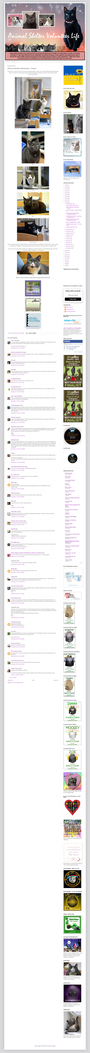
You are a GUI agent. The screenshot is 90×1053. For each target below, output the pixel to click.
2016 (66, 250)
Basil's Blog (67, 476)
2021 (66, 194)
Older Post (56, 680)
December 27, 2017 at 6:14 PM (17, 548)
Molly (12, 501)
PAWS (31, 71)
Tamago (13, 576)
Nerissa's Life (68, 549)
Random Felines (68, 523)
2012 (66, 258)
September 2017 (69, 233)
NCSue (12, 482)
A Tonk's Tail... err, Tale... (70, 552)
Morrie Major (14, 542)
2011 (66, 259)
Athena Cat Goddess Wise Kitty (72, 497)
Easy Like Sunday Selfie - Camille (73, 222)
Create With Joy (14, 511)
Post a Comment (13, 677)
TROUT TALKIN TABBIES (70, 516)
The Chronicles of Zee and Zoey (72, 534)
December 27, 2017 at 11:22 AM (18, 422)
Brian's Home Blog (15, 396)
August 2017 (69, 235)
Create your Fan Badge (78, 351)
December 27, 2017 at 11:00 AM (18, 413)
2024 (66, 188)
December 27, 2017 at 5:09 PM (17, 496)
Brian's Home (68, 487)
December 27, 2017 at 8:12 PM (17, 572)
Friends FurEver (68, 473)
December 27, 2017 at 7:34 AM (17, 382)
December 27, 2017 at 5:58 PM (17, 538)
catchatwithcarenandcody (30, 468)
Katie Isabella (68, 494)
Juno (12, 631)
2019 (66, 198)
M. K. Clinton (14, 474)
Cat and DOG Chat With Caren (18, 466)
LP (11, 453)
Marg (12, 369)
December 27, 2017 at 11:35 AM (18, 435)
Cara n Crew (14, 340)
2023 (66, 190)
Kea (12, 360)
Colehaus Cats (14, 417)
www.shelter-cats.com (16, 426)
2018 (66, 200)
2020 (66, 196)
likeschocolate (14, 643)
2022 (66, 192)
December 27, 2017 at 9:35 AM (17, 401)
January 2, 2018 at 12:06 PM (17, 674)
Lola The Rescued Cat (16, 660)
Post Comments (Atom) (18, 682)
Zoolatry (67, 483)
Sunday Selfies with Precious (72, 205)
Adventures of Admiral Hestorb (72, 546)
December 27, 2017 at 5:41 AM (17, 365)
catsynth (13, 528)
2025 (66, 187)
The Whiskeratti (14, 378)
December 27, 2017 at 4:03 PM (17, 488)
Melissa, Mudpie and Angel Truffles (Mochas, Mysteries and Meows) (26, 552)
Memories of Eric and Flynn (17, 521)
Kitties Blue (13, 439)
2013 (66, 256)
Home (7, 61)
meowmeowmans (70, 309)
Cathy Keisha (14, 493)
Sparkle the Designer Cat (70, 537)
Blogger (53, 1046)
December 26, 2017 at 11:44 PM (18, 348)
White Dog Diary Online (70, 527)
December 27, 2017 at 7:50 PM (17, 564)
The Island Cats (14, 386)
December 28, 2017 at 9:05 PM (17, 639)
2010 (66, 261)
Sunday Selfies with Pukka (71, 227)
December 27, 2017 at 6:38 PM (17, 556)
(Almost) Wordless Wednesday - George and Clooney (73, 214)
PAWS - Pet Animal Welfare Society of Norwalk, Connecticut (74, 348)
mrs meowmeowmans (71, 311)
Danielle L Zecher (15, 668)
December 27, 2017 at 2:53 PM (17, 470)
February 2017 (69, 246)
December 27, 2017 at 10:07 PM (18, 581)
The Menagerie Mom (15, 405)
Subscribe (73, 299)
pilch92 (12, 568)
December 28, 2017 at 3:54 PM (17, 627)
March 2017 (68, 244)
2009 (66, 263)
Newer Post (10, 680)
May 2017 (68, 240)
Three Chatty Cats (15, 651)
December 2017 (69, 203)
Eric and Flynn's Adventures (71, 509)
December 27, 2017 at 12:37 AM (18, 356)
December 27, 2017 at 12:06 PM (18, 449)
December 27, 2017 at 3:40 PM (17, 478)
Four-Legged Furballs (70, 480)
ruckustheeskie (14, 622)
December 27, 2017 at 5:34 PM (17, 507)
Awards (13, 61)
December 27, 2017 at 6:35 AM (17, 374)
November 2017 (69, 229)
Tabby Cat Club (68, 560)
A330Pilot (44, 1046)
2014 (66, 254)
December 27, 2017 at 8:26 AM (17, 391)
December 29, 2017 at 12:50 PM (18, 646)
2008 (66, 265)
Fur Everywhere (14, 598)
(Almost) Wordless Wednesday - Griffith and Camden (73, 220)
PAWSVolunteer (69, 307)
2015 (66, 252)
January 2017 (69, 248)
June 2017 (68, 238)
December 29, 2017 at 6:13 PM (17, 664)
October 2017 (69, 231)
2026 (66, 185)
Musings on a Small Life (70, 520)
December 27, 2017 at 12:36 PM (18, 462)
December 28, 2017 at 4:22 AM (17, 593)
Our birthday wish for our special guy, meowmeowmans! (74, 217)
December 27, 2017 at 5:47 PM (17, 524)
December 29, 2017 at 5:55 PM (17, 656)
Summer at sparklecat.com (17, 352)
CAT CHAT (67, 530)
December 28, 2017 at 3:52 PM (17, 617)
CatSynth (67, 513)
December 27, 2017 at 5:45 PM (17, 516)
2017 (66, 202)
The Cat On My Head (69, 490)
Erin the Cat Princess (16, 586)
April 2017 (68, 242)
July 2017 (68, 237)
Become (67, 343)
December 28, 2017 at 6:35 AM (17, 603)
